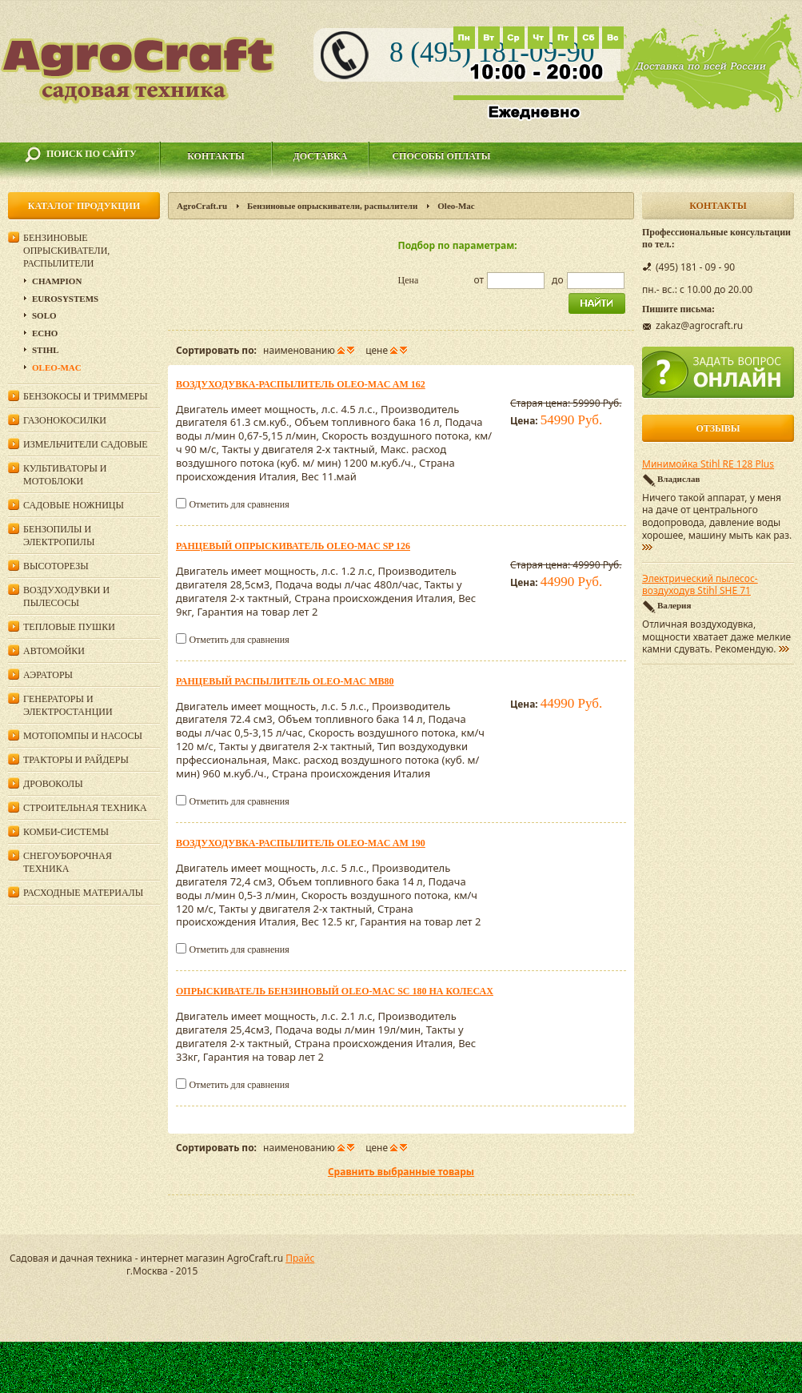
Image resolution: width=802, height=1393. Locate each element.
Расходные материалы (83, 892)
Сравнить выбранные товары (401, 1171)
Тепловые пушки (69, 626)
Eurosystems (65, 298)
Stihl (45, 350)
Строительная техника (85, 807)
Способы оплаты (441, 156)
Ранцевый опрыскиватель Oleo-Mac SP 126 (293, 546)
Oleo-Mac (57, 367)
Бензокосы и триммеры (85, 396)
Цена (408, 280)
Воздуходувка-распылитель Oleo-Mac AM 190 (300, 843)
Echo (45, 333)
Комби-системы (66, 831)
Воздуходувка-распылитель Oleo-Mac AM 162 (300, 384)
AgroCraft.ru (202, 206)
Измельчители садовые (85, 444)
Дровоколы (53, 783)
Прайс (299, 1258)
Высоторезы (56, 566)
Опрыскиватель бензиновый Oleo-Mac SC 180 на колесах (334, 991)
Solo (44, 315)
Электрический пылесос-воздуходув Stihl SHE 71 (700, 585)
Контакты (216, 156)
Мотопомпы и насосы (82, 735)
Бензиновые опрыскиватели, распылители (332, 206)
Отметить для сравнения (239, 504)
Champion (57, 281)
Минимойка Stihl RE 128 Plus (708, 464)
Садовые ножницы (73, 505)
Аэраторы (48, 674)
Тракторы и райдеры (76, 759)
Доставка (320, 156)
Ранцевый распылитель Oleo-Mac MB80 (285, 681)
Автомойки (54, 650)
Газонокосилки (64, 420)
